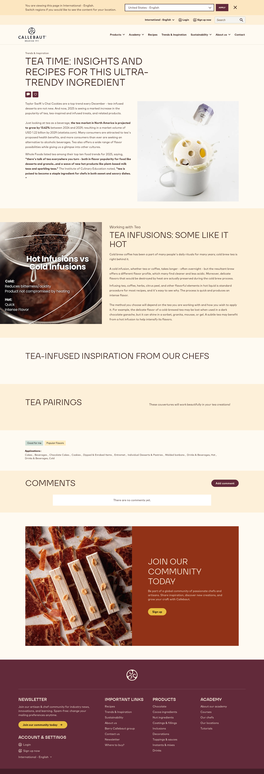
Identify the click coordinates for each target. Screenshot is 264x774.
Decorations (161, 734)
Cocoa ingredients (165, 712)
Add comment (225, 483)
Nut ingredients (163, 717)
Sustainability (114, 717)
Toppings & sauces (165, 739)
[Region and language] (169, 7)
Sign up (157, 611)
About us (111, 723)
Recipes (152, 34)
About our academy (213, 706)
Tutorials (206, 728)
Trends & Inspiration (174, 34)
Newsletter (112, 739)
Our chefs (207, 717)
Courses (206, 712)
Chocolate (159, 706)
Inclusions (159, 728)
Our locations (209, 723)
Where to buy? (114, 745)
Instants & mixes (164, 745)
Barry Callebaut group (120, 728)
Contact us (112, 734)
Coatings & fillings (165, 723)
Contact (240, 34)
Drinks (157, 750)
